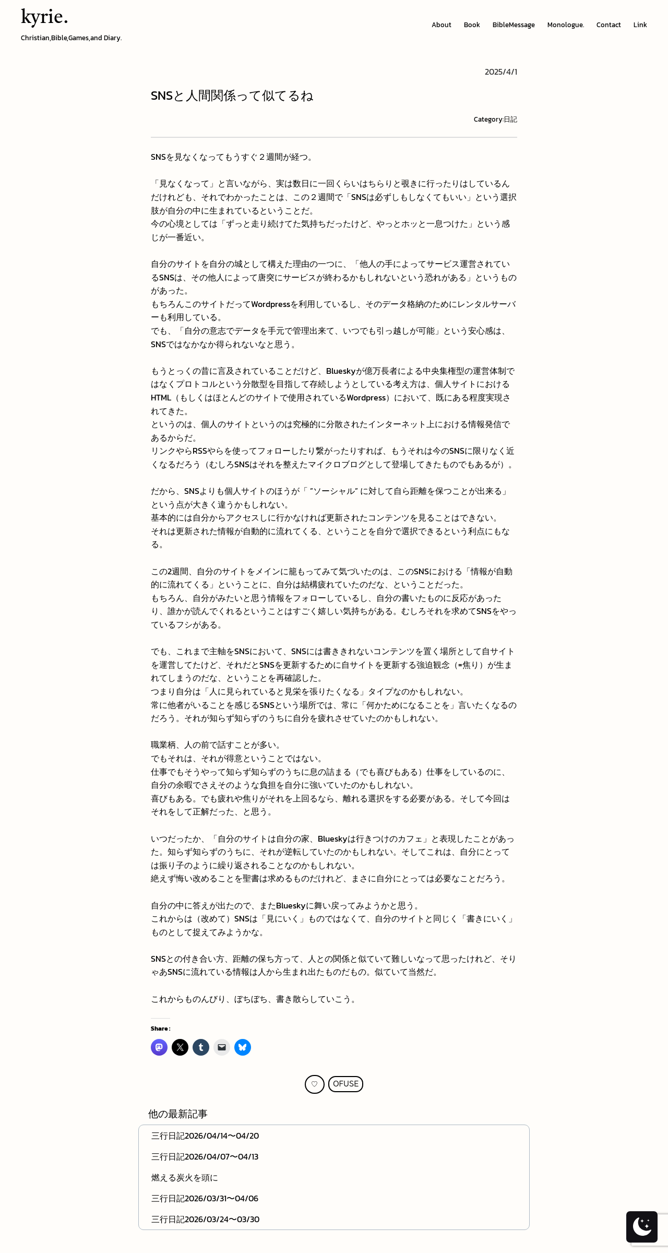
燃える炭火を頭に (184, 1177)
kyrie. (45, 18)
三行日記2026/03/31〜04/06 (204, 1198)
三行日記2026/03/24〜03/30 (205, 1219)
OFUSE (346, 1084)
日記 (510, 119)
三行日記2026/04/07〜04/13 (204, 1156)
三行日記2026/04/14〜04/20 (205, 1135)
